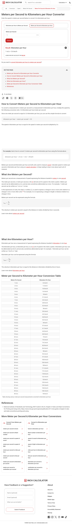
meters (55, 178)
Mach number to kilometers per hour (38, 433)
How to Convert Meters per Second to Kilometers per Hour (24, 76)
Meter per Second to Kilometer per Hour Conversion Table (24, 84)
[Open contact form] (66, 48)
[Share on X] (11, 98)
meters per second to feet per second (13, 457)
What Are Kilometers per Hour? (16, 81)
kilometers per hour (18, 270)
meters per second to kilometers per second (13, 462)
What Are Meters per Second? (16, 78)
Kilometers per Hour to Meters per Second (17, 25)
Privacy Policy (51, 506)
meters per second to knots (13, 428)
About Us (50, 489)
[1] (23, 191)
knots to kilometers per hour (38, 428)
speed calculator (31, 167)
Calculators (63, 2)
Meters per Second (11, 31)
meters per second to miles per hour (13, 451)
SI (32, 182)
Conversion (12, 8)
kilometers (56, 243)
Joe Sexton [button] (8, 94)
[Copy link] (3, 98)
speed (49, 165)
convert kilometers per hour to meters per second (26, 62)
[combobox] (39, 2)
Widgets (50, 496)
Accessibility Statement (54, 509)
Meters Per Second (27, 8)
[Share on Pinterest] (15, 98)
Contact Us (51, 493)
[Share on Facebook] (7, 98)
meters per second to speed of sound (13, 439)
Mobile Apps (51, 499)
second (63, 178)
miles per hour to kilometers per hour (38, 451)
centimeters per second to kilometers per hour (38, 468)
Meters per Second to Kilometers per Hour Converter (23, 73)
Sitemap (50, 512)
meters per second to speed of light (13, 445)
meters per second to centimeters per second (13, 468)
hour (65, 243)
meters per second (18, 213)
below (23, 55)
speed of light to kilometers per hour (38, 445)
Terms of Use (51, 503)
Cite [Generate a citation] (21, 98)
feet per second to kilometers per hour (38, 457)
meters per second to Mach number (13, 433)
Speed (18, 8)
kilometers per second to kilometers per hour (38, 462)
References (10, 86)
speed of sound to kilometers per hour (38, 439)
